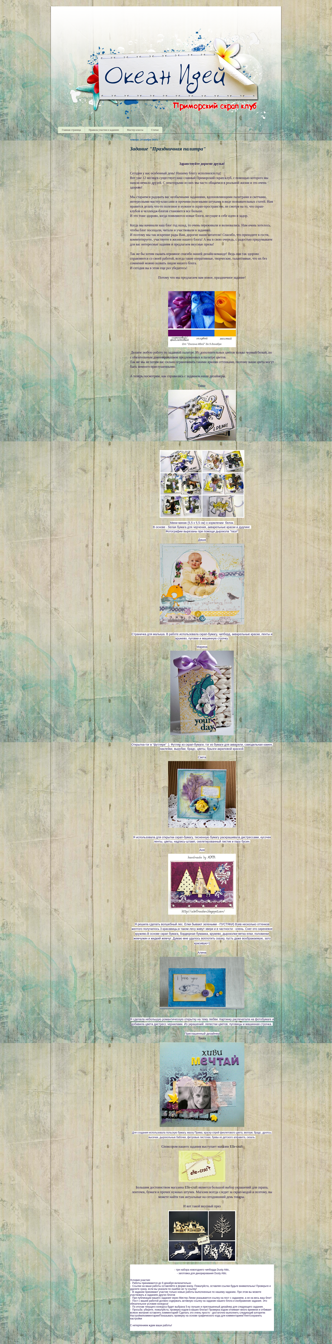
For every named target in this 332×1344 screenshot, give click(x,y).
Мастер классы (135, 129)
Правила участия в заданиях (104, 129)
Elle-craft (236, 1146)
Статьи (154, 129)
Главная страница (71, 129)
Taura (202, 1038)
